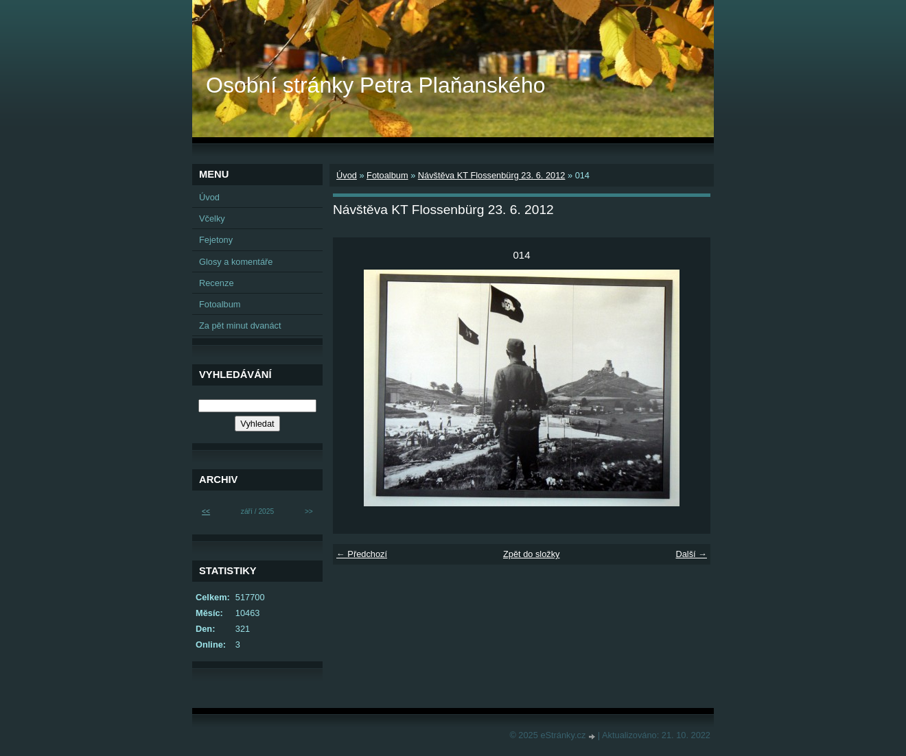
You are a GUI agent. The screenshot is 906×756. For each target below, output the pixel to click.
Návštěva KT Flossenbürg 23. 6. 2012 (492, 175)
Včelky (212, 218)
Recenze (216, 283)
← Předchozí (361, 554)
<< (206, 511)
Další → (691, 554)
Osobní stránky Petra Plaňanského (376, 85)
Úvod (346, 175)
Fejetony (216, 240)
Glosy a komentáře (235, 262)
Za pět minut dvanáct (240, 325)
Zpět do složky (531, 554)
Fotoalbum (387, 175)
